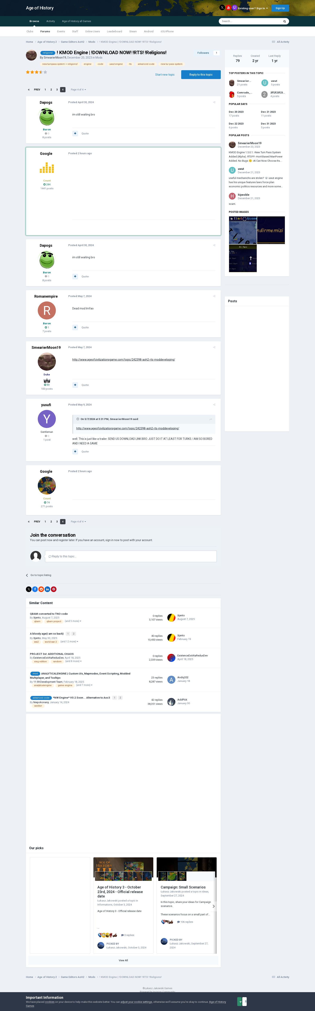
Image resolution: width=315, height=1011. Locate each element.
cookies (49, 1001)
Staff (75, 31)
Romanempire (46, 296)
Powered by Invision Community (157, 989)
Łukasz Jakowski (107, 899)
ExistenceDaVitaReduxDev (48, 657)
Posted (78, 102)
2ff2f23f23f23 (278, 92)
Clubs (30, 31)
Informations (104, 903)
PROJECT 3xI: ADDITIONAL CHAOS (52, 653)
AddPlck (182, 698)
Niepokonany (41, 700)
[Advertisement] (143, 191)
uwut (274, 80)
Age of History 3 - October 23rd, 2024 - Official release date (120, 890)
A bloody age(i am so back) (47, 633)
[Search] (240, 21)
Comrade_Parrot (248, 92)
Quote (82, 133)
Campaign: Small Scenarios (183, 886)
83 (47, 384)
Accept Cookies (245, 1001)
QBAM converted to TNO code (49, 613)
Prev (37, 89)
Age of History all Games (76, 21)
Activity (50, 21)
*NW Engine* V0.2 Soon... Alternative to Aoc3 (82, 696)
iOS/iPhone (167, 31)
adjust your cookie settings (136, 1001)
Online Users (92, 31)
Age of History (39, 7)
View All (123, 957)
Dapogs (46, 102)
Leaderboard (114, 31)
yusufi (46, 405)
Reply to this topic (201, 74)
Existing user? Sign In (253, 8)
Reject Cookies (275, 1001)
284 (46, 184)
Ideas (205, 890)
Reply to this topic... (62, 556)
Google (46, 153)
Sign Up (280, 8)
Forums (45, 31)
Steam (133, 31)
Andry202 (182, 676)
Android (148, 31)
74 (47, 502)
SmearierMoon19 (55, 57)
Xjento (37, 617)
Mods (98, 57)
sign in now (112, 540)
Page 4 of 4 (78, 89)
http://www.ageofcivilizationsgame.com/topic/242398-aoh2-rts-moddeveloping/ (121, 359)
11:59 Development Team (47, 680)
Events (61, 31)
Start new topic (165, 74)
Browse (34, 23)
